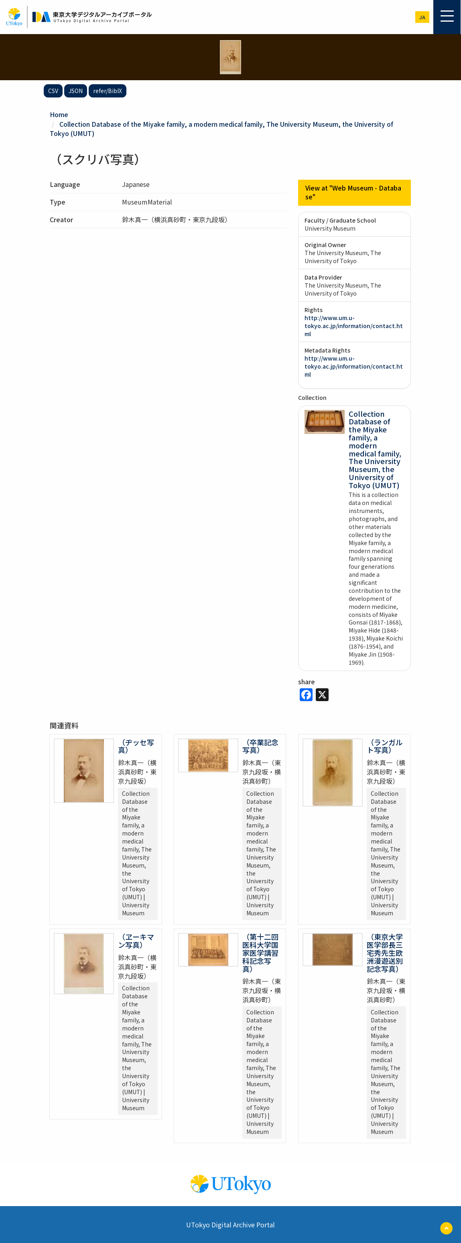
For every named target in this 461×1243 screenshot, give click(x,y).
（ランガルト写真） (385, 745)
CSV (53, 91)
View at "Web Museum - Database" (353, 191)
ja (422, 17)
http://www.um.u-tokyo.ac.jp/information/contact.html (354, 325)
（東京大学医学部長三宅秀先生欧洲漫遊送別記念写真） (385, 952)
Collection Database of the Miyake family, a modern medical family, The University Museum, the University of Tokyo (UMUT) (221, 128)
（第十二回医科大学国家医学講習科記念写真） (260, 952)
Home (59, 114)
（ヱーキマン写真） (136, 940)
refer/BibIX (107, 91)
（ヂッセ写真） (136, 745)
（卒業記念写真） (260, 745)
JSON (76, 91)
